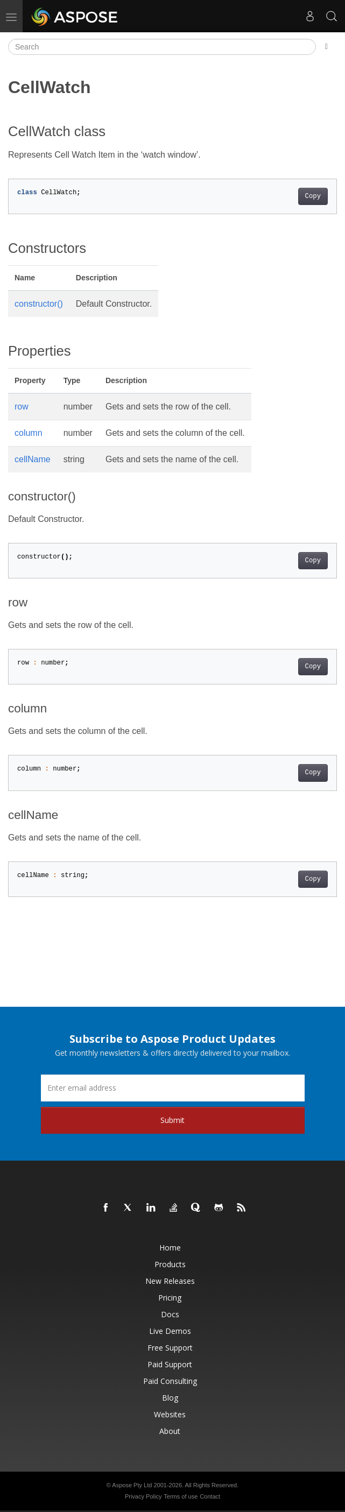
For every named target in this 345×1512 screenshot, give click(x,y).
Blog (170, 1398)
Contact (210, 1496)
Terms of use (181, 1496)
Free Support (170, 1348)
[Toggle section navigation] (326, 47)
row (22, 406)
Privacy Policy (143, 1496)
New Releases (170, 1281)
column (29, 432)
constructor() (39, 303)
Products (170, 1264)
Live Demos (170, 1331)
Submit (172, 1120)
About (169, 1431)
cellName (33, 459)
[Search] (162, 47)
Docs (170, 1314)
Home (170, 1247)
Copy (313, 196)
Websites (170, 1414)
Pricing (169, 1297)
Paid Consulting (170, 1381)
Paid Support (169, 1364)
